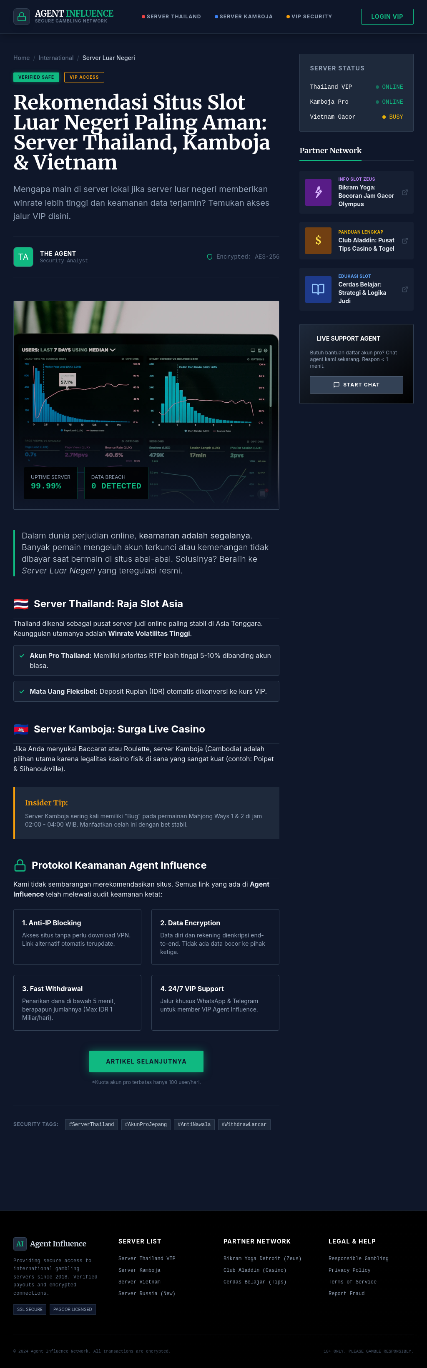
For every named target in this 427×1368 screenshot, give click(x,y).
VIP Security (309, 16)
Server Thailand (171, 16)
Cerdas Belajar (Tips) (255, 1282)
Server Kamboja (244, 16)
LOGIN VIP (388, 16)
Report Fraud (346, 1294)
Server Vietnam (139, 1282)
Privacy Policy (350, 1270)
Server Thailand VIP (147, 1259)
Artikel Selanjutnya (146, 1061)
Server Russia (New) (147, 1294)
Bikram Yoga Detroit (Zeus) (262, 1259)
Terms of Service (353, 1282)
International (56, 57)
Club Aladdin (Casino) (255, 1270)
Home (21, 57)
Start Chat (356, 384)
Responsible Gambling (359, 1259)
